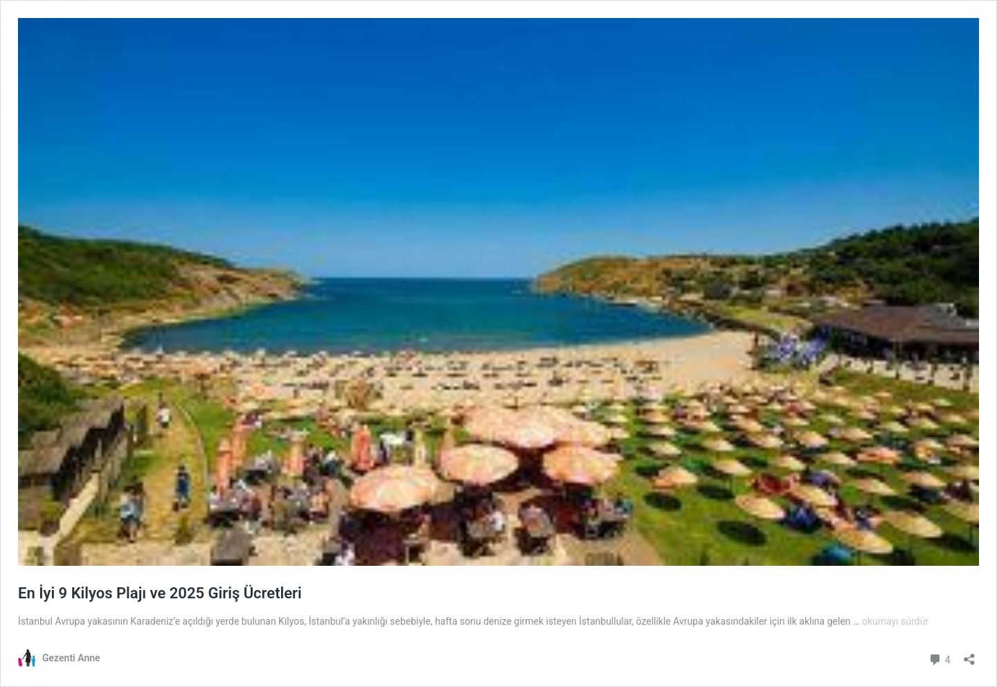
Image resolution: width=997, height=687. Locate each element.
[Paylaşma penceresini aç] (969, 655)
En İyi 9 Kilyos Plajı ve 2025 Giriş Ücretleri (160, 593)
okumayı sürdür (895, 621)
